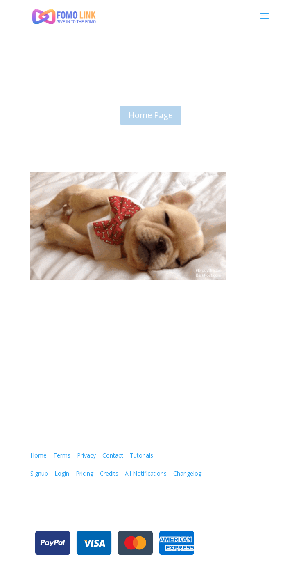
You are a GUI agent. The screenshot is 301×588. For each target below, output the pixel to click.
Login (61, 473)
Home (38, 455)
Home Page (151, 115)
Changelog (187, 473)
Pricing (84, 473)
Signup (39, 473)
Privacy (86, 455)
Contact (112, 455)
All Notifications (146, 473)
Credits (109, 473)
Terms (61, 455)
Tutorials (141, 455)
